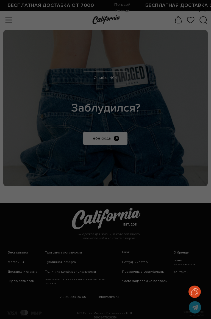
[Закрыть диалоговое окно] (202, 9)
